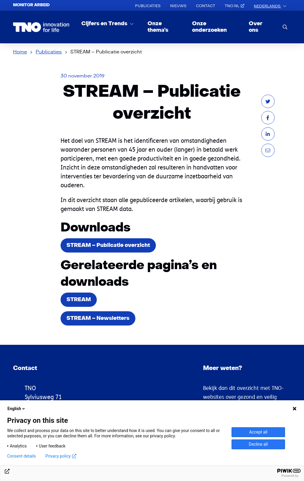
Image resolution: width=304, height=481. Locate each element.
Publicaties (148, 6)
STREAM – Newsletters (97, 318)
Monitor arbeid (31, 5)
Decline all (258, 444)
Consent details (21, 456)
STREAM (78, 299)
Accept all (258, 432)
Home (20, 52)
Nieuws (178, 6)
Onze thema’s (158, 27)
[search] (285, 26)
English (16, 408)
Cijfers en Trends (105, 23)
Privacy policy (60, 456)
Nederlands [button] (267, 6)
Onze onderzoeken (209, 27)
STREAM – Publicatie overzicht (108, 245)
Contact (205, 6)
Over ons (255, 27)
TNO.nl (234, 6)
